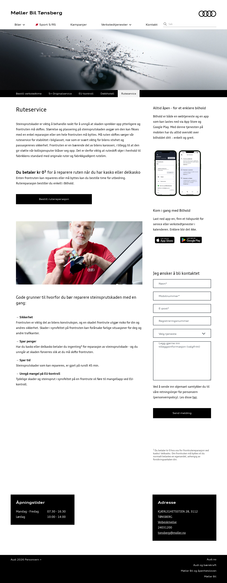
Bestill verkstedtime (28, 93)
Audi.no (211, 559)
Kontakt (149, 24)
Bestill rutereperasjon (54, 199)
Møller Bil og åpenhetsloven (198, 571)
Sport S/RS (45, 24)
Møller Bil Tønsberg (36, 13)
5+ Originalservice (60, 93)
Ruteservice (128, 93)
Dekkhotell (107, 93)
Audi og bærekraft (204, 565)
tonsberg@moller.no (172, 533)
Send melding (182, 413)
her (194, 397)
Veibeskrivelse (167, 522)
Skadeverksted (152, 93)
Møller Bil (210, 576)
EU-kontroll (86, 93)
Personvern (32, 559)
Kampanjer (77, 24)
